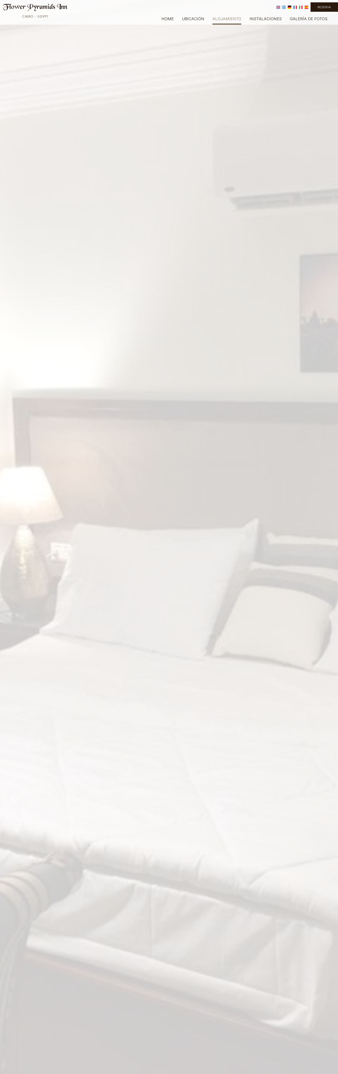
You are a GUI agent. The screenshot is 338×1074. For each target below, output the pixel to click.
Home (167, 18)
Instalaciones (266, 18)
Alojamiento (226, 18)
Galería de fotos (308, 18)
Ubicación (193, 18)
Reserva (324, 7)
